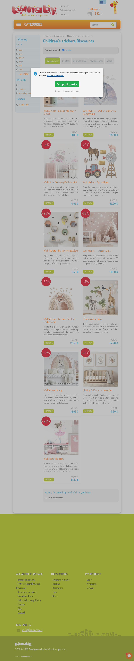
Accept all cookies (67, 84)
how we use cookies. (55, 75)
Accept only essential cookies (67, 91)
